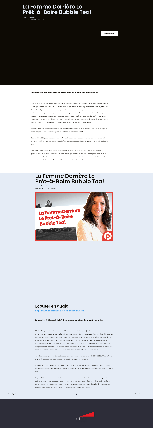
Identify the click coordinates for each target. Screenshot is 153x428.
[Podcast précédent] (14, 394)
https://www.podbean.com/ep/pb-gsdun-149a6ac (59, 310)
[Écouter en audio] (109, 33)
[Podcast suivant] (138, 394)
